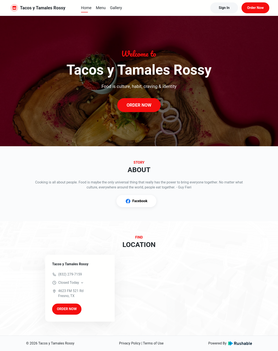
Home (86, 7)
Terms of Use (153, 343)
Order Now (255, 8)
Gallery (116, 7)
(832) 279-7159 (70, 274)
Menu (101, 7)
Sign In (224, 8)
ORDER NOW (139, 105)
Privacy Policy (130, 343)
